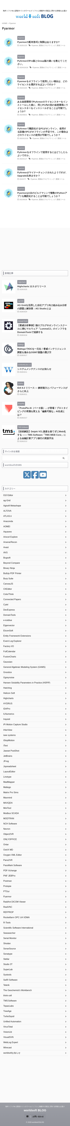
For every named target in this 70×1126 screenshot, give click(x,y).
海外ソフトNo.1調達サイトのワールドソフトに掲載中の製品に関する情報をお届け (35, 1106)
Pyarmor (35, 45)
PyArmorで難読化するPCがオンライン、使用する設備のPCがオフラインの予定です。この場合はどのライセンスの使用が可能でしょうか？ (42, 131)
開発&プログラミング (47, 45)
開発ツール (61, 45)
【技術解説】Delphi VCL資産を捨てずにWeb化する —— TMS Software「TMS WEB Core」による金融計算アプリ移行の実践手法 (41, 435)
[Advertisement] (35, 250)
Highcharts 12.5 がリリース (31, 286)
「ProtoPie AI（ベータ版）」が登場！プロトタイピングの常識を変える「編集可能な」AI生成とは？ (42, 411)
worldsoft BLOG (35, 1110)
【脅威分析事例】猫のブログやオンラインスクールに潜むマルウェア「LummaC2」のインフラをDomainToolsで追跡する (42, 329)
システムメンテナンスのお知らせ (34, 369)
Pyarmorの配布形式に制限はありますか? (38, 42)
